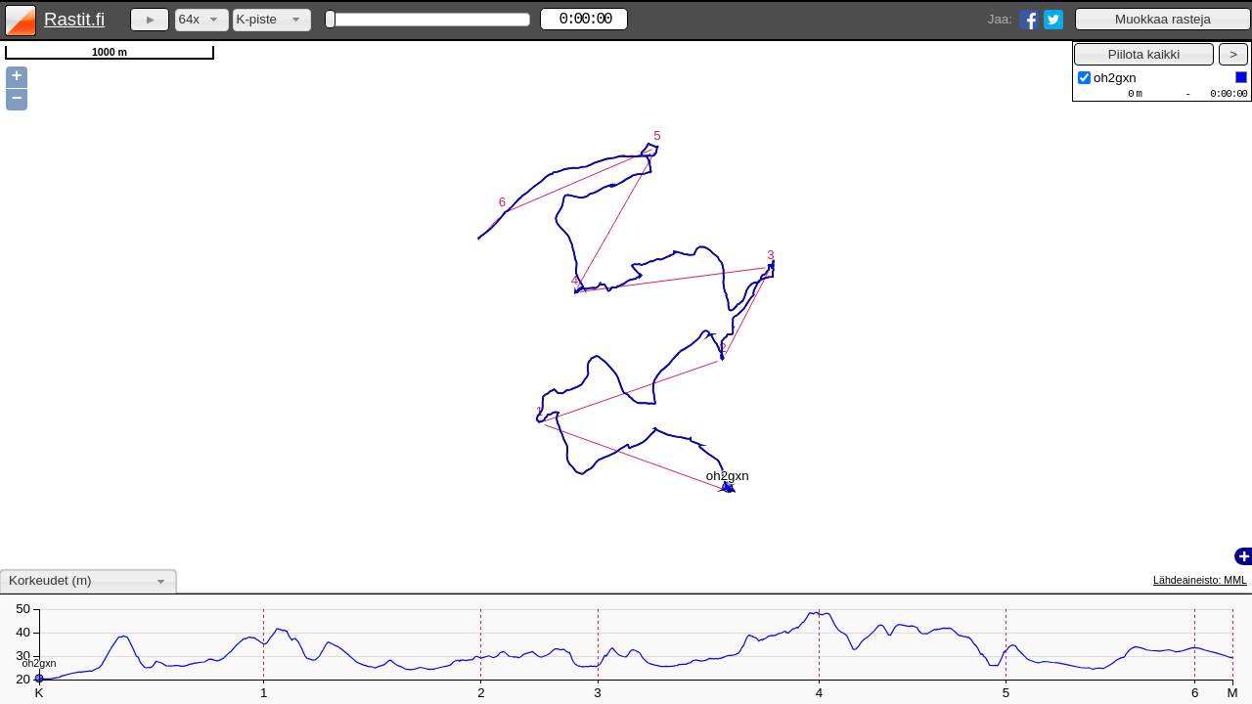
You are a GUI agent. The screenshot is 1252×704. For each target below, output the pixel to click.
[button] (1163, 19)
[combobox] (202, 20)
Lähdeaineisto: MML (1200, 580)
